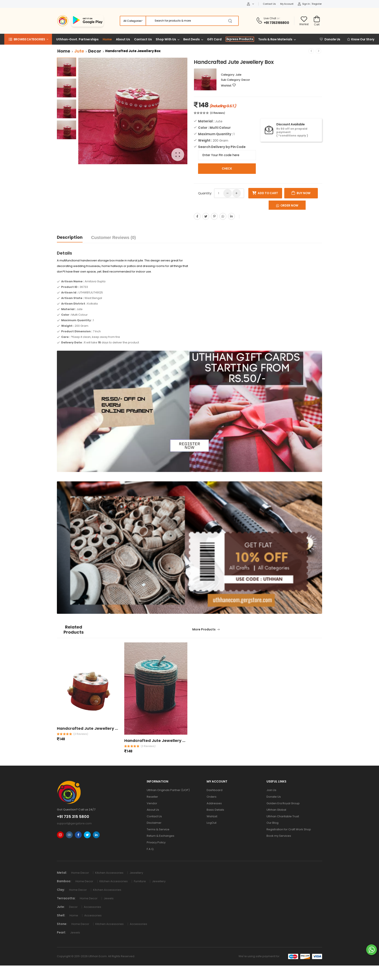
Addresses (214, 803)
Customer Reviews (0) (113, 237)
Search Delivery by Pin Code (222, 147)
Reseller (152, 797)
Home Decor (81, 872)
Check (227, 169)
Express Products (240, 39)
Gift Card (214, 39)
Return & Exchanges (160, 836)
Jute (79, 51)
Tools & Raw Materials (275, 39)
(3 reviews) (80, 734)
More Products (204, 629)
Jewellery (137, 872)
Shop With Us (166, 39)
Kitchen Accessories (110, 872)
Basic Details (215, 810)
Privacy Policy (156, 842)
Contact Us (269, 4)
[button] (28, 39)
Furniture (141, 881)
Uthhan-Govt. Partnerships (77, 39)
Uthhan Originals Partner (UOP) (168, 790)
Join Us (271, 790)
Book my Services (278, 836)
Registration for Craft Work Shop (288, 829)
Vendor (152, 803)
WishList (212, 816)
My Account (286, 4)
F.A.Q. (150, 849)
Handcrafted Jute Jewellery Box (89, 728)
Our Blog (272, 823)
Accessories (93, 907)
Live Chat (270, 18)
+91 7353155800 (276, 22)
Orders (211, 797)
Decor (94, 51)
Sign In (304, 4)
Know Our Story (360, 39)
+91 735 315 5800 (73, 817)
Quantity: (205, 193)
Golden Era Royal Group (283, 803)
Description (70, 237)
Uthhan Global (276, 810)
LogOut (211, 823)
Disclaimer (154, 823)
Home (107, 39)
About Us (123, 39)
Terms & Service (158, 829)
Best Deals (191, 39)
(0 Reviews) (217, 113)
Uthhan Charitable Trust (282, 816)
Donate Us (330, 39)
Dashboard (214, 790)
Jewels (109, 898)
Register (317, 4)
